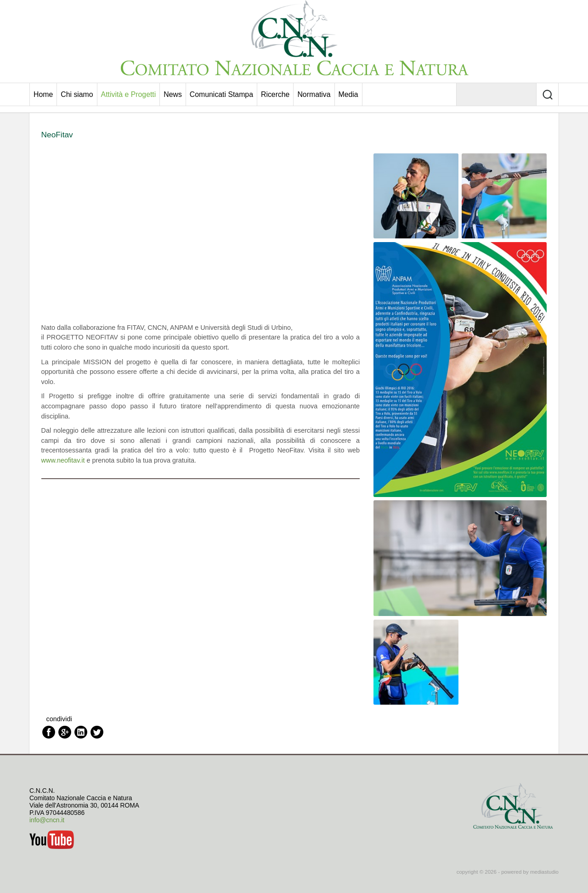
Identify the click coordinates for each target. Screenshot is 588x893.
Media (348, 94)
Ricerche (275, 94)
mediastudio (544, 872)
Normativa (313, 94)
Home (43, 94)
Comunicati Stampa (221, 94)
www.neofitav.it (64, 460)
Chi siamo (77, 94)
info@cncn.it (46, 820)
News (173, 94)
